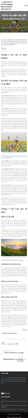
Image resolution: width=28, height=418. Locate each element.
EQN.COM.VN (4, 377)
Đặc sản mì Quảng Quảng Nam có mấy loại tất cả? (13, 409)
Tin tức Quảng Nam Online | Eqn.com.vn (6, 6)
